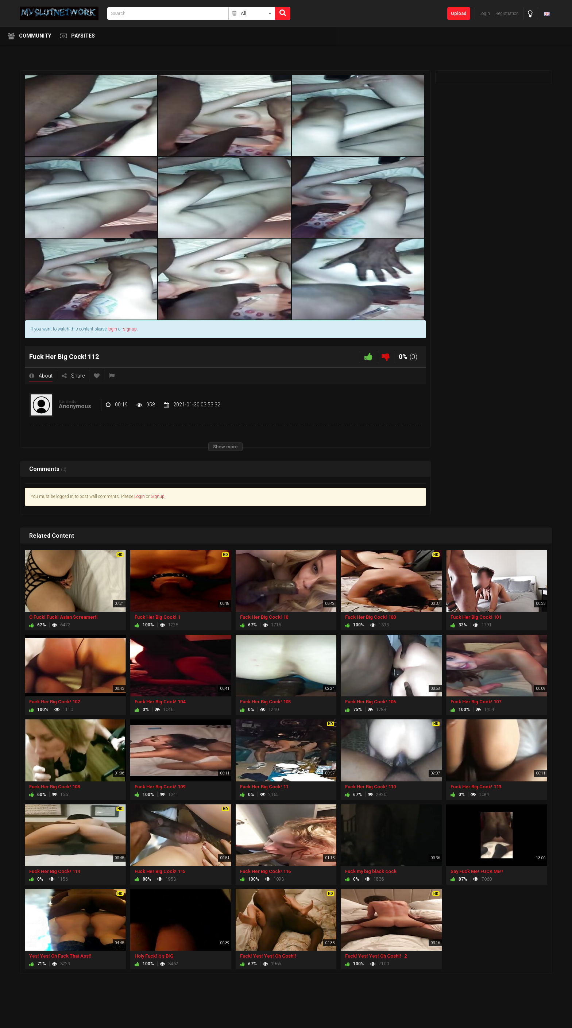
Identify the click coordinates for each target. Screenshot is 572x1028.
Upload (459, 13)
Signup (158, 496)
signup (130, 329)
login (112, 329)
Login (139, 496)
